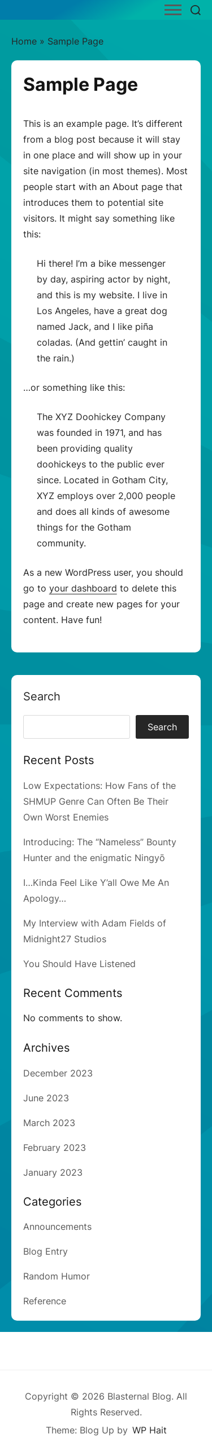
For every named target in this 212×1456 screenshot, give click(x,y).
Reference (44, 1301)
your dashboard (83, 588)
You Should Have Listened (79, 963)
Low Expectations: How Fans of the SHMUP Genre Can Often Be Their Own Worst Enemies (99, 801)
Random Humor (56, 1276)
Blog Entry (45, 1251)
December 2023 (58, 1073)
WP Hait (149, 1430)
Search (41, 696)
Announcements (57, 1226)
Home (24, 41)
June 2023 (46, 1098)
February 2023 (54, 1147)
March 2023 (49, 1122)
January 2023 (53, 1172)
